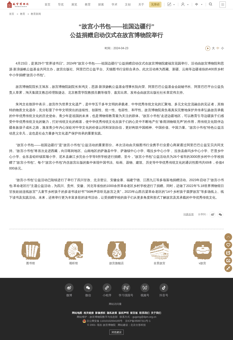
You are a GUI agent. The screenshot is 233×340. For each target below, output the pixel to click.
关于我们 (156, 312)
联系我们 (144, 312)
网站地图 (77, 312)
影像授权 (100, 312)
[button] (228, 237)
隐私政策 (112, 312)
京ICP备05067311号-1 (138, 320)
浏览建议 (116, 332)
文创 (128, 4)
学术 (114, 4)
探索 (101, 4)
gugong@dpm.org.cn (144, 316)
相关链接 (89, 312)
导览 (61, 4)
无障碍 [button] (155, 4)
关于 (141, 4)
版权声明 (124, 312)
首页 (47, 4)
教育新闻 (36, 13)
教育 (88, 4)
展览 (74, 4)
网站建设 (123, 324)
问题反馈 (188, 214)
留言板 (134, 312)
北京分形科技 (138, 324)
